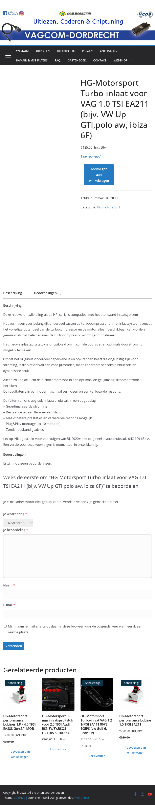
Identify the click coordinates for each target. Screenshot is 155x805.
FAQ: (58, 60)
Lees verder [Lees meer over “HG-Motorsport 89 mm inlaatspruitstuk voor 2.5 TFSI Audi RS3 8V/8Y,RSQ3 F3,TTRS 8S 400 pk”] (58, 749)
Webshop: (121, 60)
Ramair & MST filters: (32, 60)
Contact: (100, 60)
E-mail (9, 605)
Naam (9, 585)
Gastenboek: (77, 60)
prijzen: (87, 51)
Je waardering (15, 514)
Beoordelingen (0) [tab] (47, 293)
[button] (130, 60)
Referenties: (66, 51)
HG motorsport (108, 207)
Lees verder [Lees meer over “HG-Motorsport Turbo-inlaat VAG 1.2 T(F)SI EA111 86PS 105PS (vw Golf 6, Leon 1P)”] (97, 756)
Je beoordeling (15, 530)
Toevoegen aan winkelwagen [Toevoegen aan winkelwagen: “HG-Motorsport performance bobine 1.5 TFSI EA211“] (135, 750)
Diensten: (43, 51)
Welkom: (22, 51)
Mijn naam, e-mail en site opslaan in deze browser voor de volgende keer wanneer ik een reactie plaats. (75, 629)
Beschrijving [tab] (12, 293)
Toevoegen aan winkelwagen (99, 175)
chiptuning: (109, 51)
